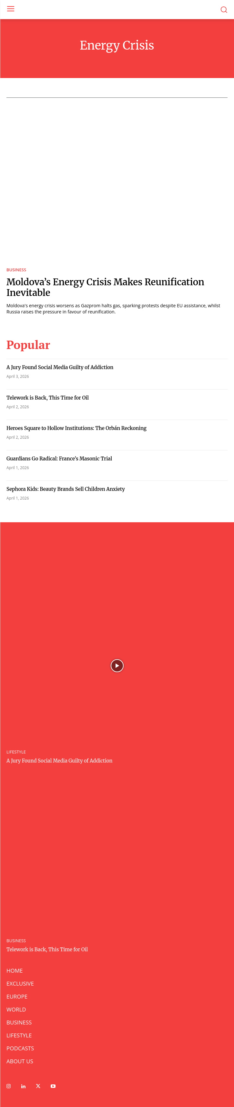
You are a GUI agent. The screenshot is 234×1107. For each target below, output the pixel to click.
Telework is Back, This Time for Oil (47, 398)
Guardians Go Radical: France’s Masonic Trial (59, 459)
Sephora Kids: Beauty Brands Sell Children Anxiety (65, 489)
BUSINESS (16, 270)
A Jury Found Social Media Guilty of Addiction (59, 367)
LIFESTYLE (16, 752)
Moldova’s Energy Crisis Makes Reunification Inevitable (105, 287)
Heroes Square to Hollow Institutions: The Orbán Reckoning (76, 428)
